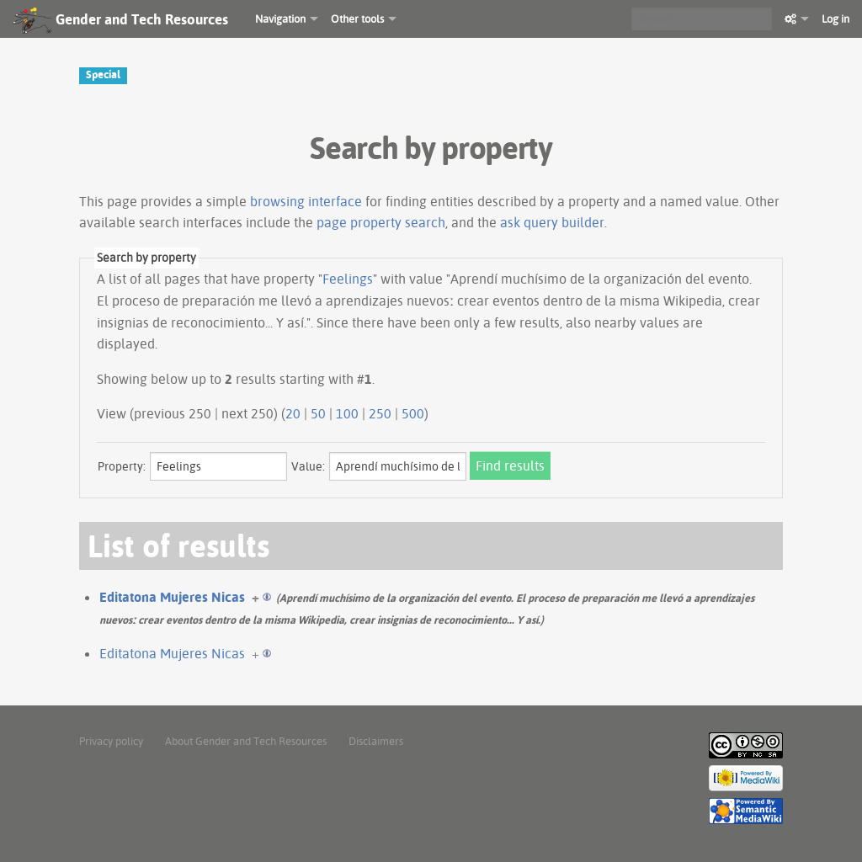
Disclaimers (376, 741)
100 (347, 413)
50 (318, 413)
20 (293, 413)
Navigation (280, 18)
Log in (835, 18)
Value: (308, 466)
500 (413, 413)
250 (380, 413)
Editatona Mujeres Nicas (172, 596)
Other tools (357, 18)
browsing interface (306, 201)
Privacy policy (111, 741)
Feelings (347, 278)
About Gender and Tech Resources (246, 741)
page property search (381, 222)
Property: (122, 466)
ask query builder (552, 222)
